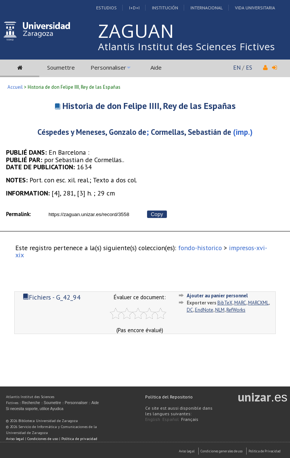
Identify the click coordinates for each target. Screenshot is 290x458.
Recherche (31, 403)
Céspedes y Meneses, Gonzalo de (91, 132)
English (152, 419)
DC (190, 310)
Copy (157, 214)
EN (237, 67)
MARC (240, 303)
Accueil (15, 87)
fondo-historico (200, 247)
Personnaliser (108, 67)
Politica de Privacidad (264, 451)
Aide (156, 67)
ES (249, 67)
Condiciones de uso (42, 438)
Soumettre (61, 67)
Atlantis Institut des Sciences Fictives (186, 46)
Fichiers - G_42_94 (51, 297)
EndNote (204, 310)
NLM (220, 310)
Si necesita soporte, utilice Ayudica (35, 409)
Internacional (206, 7)
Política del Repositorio (169, 397)
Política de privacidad (79, 438)
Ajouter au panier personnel (217, 295)
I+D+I (134, 7)
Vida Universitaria (255, 7)
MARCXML (258, 303)
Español (170, 419)
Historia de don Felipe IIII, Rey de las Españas (149, 106)
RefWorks (235, 310)
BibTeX (224, 303)
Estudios (106, 7)
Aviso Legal (187, 451)
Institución (165, 7)
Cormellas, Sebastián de (191, 132)
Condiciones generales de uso (221, 451)
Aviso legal (15, 438)
